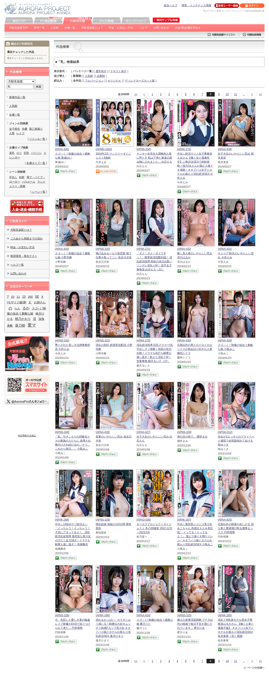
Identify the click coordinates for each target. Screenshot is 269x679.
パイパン (36, 153)
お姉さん (40, 302)
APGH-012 (225, 432)
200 (30, 296)
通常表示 (101, 71)
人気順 (55, 27)
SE (37, 296)
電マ (31, 325)
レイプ (20, 133)
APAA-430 (184, 340)
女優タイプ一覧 (35, 163)
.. (244, 94)
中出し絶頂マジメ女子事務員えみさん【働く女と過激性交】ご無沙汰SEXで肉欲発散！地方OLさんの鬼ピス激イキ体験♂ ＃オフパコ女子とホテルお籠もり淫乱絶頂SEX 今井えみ (195, 165)
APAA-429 (225, 340)
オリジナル (114, 80)
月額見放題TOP (18, 27)
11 (235, 94)
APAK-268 (62, 519)
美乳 (12, 153)
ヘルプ (143, 27)
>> (260, 94)
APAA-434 (225, 149)
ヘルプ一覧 (17, 264)
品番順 (101, 76)
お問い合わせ (161, 27)
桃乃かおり (23, 319)
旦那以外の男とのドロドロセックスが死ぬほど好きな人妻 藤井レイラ (194, 349)
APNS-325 (184, 615)
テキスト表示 (118, 71)
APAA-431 (225, 248)
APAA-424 (143, 615)
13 (24, 296)
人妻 (12, 133)
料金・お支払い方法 (121, 27)
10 (227, 94)
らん (17, 308)
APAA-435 (62, 149)
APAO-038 (143, 519)
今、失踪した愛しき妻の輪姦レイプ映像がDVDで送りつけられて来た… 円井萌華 (72, 623)
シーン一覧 (38, 191)
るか (26, 308)
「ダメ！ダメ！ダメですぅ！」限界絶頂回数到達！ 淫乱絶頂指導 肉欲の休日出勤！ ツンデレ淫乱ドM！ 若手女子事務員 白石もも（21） (154, 261)
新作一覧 (39, 27)
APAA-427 (143, 432)
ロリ (19, 153)
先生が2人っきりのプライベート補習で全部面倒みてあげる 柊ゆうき (236, 440)
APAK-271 (143, 248)
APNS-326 (62, 615)
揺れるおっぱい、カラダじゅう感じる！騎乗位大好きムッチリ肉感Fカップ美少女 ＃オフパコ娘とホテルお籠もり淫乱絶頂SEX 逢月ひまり (113, 628)
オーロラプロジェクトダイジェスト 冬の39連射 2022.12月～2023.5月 (154, 528)
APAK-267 (184, 519)
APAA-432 (184, 248)
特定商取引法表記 (27, 435)
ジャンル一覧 (37, 138)
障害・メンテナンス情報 (196, 5)
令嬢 (24, 128)
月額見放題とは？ (92, 27)
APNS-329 (184, 432)
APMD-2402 (104, 149)
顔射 (21, 177)
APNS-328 (103, 519)
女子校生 (14, 128)
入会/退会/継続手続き (188, 27)
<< (135, 94)
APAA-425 (225, 519)
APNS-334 (143, 149)
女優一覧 (69, 27)
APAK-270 (143, 340)
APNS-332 (62, 340)
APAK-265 (225, 615)
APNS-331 (103, 340)
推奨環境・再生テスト (23, 256)
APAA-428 (103, 432)
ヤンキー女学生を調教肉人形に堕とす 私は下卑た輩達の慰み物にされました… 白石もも (154, 157)
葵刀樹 (20, 325)
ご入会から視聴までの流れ (26, 238)
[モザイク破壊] (16, 302)
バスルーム (28, 181)
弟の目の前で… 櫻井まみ (192, 436)
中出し (13, 177)
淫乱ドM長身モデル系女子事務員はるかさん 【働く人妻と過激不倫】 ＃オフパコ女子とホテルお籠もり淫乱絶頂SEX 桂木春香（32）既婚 (236, 628)
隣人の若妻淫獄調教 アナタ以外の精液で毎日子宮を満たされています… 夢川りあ (195, 623)
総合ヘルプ (170, 5)
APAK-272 (184, 149)
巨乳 (26, 153)
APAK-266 (103, 615)
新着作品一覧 (17, 97)
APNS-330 (62, 432)
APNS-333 (103, 248)
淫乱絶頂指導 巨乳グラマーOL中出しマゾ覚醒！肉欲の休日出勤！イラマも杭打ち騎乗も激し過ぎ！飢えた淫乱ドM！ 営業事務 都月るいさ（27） (155, 353)
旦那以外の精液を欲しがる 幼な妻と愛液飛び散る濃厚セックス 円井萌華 (236, 528)
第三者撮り (36, 128)
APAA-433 (62, 248)
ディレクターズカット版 (140, 80)
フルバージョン (94, 80)
